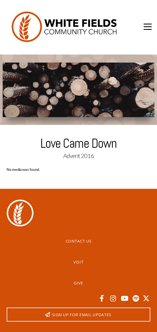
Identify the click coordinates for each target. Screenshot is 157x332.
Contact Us (78, 241)
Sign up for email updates (77, 314)
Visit (78, 262)
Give (78, 283)
